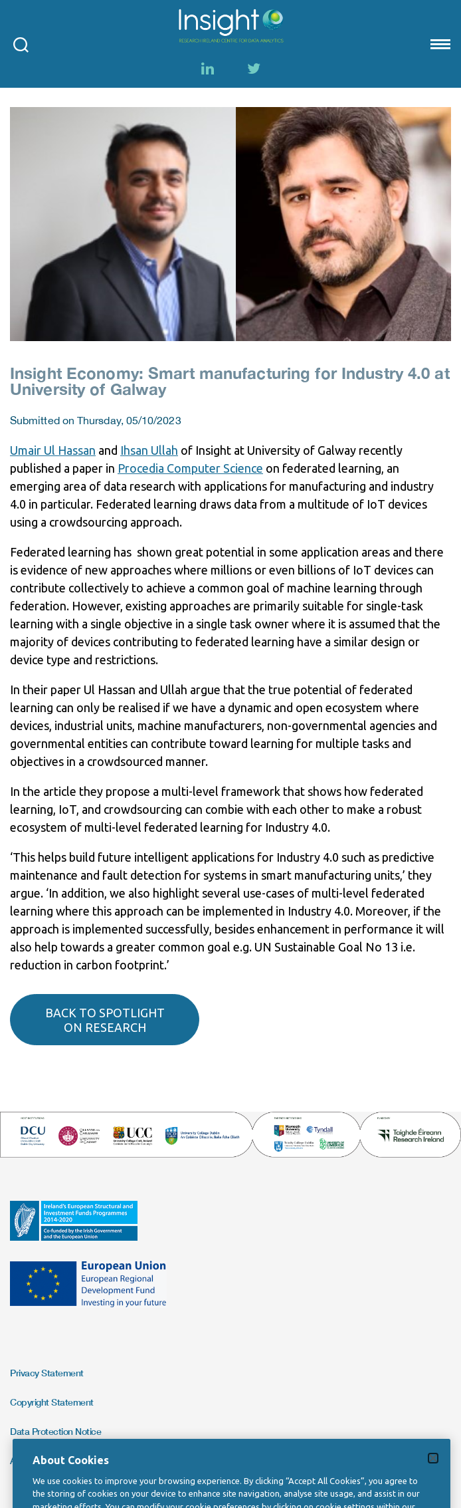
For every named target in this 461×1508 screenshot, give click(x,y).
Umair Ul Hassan (53, 450)
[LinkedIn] (207, 68)
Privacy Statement (47, 1372)
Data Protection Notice (55, 1431)
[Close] (433, 1471)
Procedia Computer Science (190, 468)
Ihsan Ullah (149, 450)
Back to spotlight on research (105, 1020)
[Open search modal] (21, 44)
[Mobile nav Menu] (439, 44)
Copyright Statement (52, 1402)
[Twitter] (253, 68)
